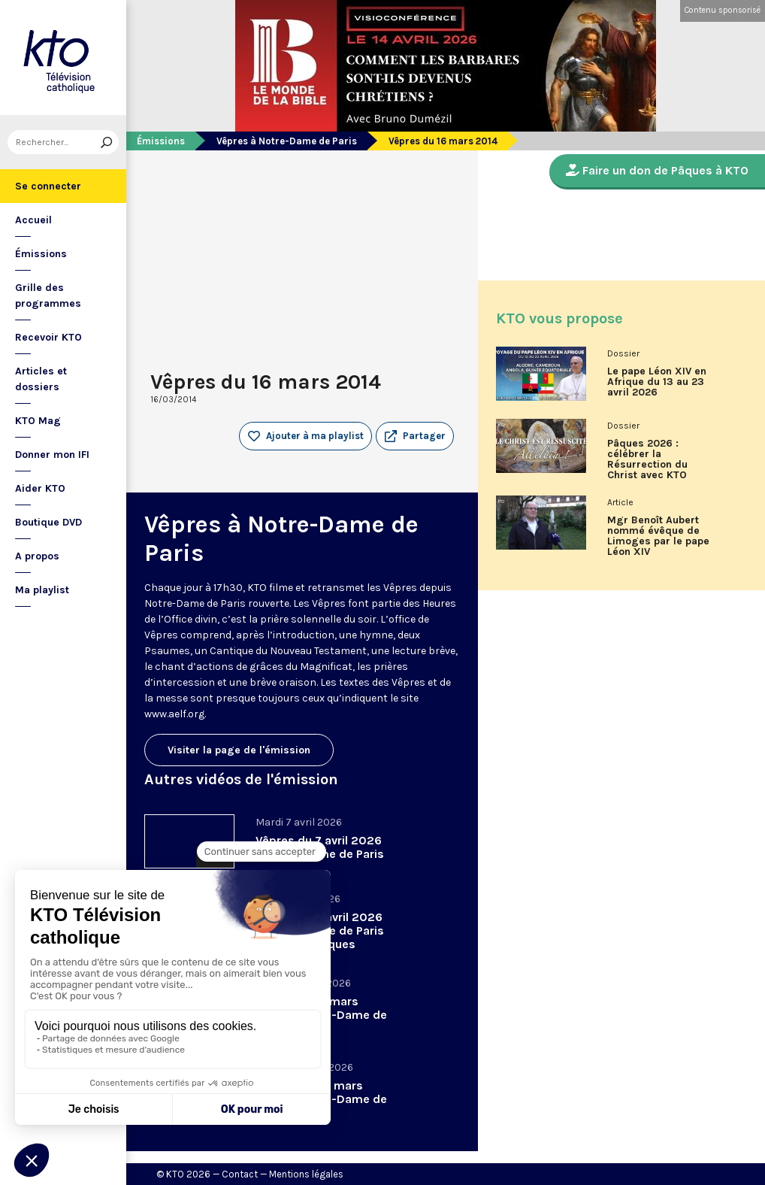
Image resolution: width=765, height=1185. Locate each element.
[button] (415, 436)
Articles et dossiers (41, 379)
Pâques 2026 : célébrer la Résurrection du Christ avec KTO (647, 459)
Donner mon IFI (52, 454)
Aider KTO (40, 488)
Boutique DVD (48, 522)
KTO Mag (38, 420)
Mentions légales (306, 1174)
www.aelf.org (174, 714)
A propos (37, 556)
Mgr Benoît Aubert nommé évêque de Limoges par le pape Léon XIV (658, 536)
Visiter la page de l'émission (239, 750)
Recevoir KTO (48, 337)
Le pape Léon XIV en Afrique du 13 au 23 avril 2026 (656, 382)
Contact (240, 1174)
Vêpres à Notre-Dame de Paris (286, 141)
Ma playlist (42, 589)
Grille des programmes (48, 295)
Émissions (41, 253)
